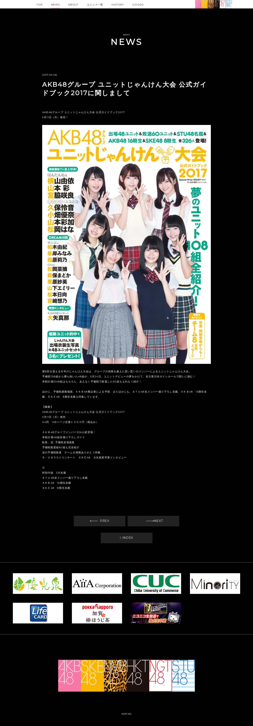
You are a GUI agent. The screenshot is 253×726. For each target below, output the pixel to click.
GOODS (138, 4)
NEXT (154, 521)
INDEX (126, 538)
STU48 (229, 4)
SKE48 (204, 4)
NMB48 (210, 4)
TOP (39, 4)
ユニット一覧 (95, 4)
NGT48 (223, 4)
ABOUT (73, 4)
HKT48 (217, 4)
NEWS (55, 4)
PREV (99, 521)
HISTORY (118, 4)
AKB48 (198, 4)
